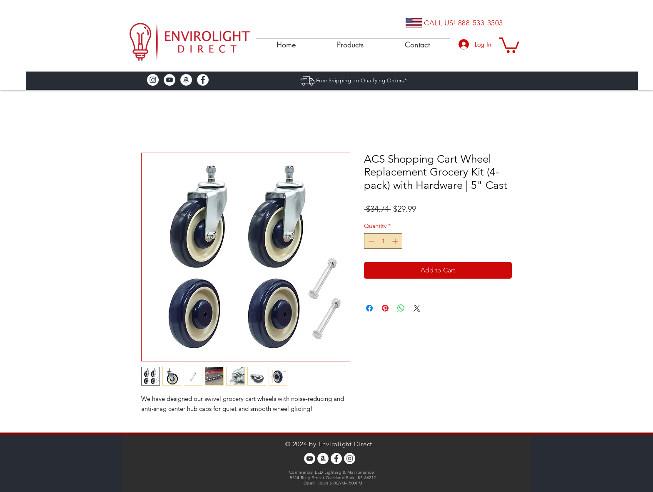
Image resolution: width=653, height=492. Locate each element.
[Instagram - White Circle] (153, 80)
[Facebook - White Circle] (203, 80)
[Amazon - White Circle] (186, 80)
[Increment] (396, 241)
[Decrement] (370, 241)
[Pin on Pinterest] (385, 308)
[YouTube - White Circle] (169, 80)
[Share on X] (417, 308)
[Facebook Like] (236, 80)
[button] (509, 44)
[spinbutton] (383, 241)
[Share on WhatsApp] (401, 308)
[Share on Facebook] (369, 308)
